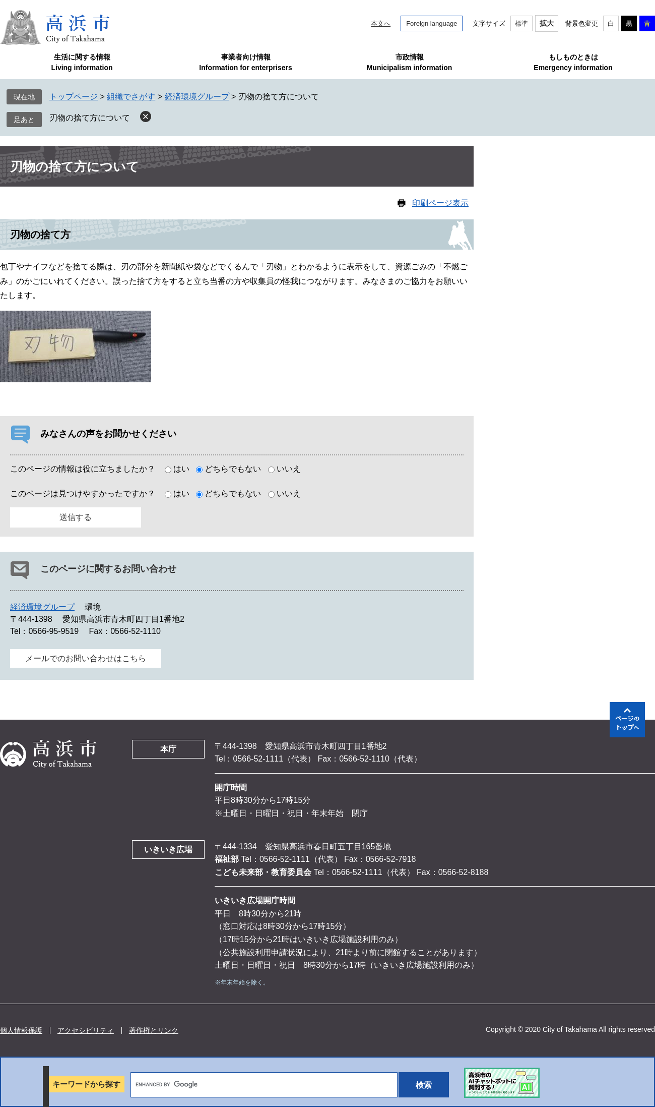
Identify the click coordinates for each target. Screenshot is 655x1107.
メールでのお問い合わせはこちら (85, 658)
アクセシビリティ (85, 1030)
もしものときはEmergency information (573, 62)
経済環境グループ (197, 96)
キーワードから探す (86, 1084)
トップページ (73, 96)
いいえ (289, 468)
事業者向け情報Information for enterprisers (245, 62)
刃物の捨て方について (89, 117)
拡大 (547, 23)
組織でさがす (131, 96)
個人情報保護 (21, 1030)
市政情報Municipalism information (409, 62)
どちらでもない (233, 468)
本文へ (380, 23)
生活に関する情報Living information (81, 62)
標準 (521, 23)
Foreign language (431, 23)
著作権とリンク (153, 1030)
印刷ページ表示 (440, 203)
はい (181, 468)
